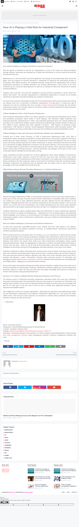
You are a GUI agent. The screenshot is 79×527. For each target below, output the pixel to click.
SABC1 (6, 437)
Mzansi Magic (9, 430)
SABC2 (6, 440)
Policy (26, 1)
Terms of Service (35, 1)
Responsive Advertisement (39, 15)
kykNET (7, 455)
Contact (20, 1)
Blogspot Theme (11, 492)
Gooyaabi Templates (28, 492)
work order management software (15, 335)
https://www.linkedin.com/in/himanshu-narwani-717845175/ (30, 331)
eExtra (7, 450)
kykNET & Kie (8, 458)
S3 (5, 435)
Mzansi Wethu (9, 432)
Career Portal (5, 471)
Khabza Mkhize (7, 31)
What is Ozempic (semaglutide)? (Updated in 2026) (68, 485)
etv (6, 452)
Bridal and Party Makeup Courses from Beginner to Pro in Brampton (28, 416)
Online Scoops (5, 470)
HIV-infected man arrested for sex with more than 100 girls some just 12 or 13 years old (42, 477)
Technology (9, 22)
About (13, 1)
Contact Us (74, 492)
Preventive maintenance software (31, 259)
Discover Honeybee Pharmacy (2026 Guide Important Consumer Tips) (42, 485)
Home (6, 1)
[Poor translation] (6, 502)
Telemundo (8, 445)
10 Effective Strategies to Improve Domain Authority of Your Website (42, 469)
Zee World (8, 447)
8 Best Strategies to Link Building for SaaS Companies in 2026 (68, 477)
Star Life (7, 442)
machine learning (48, 105)
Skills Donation (6, 469)
